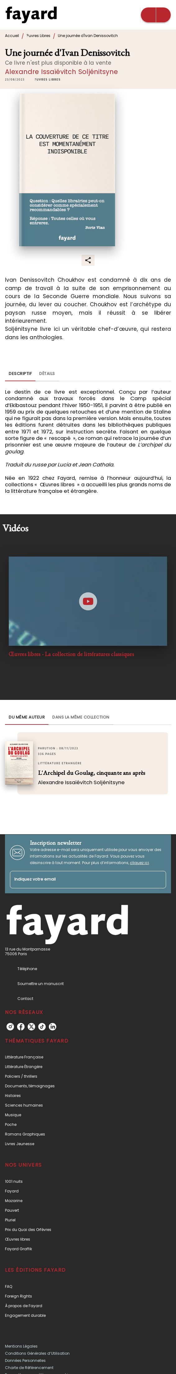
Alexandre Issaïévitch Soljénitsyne (61, 71)
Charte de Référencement (29, 1367)
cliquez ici (139, 862)
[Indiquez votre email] (80, 880)
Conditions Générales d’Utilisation (37, 1353)
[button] (47, 80)
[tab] (20, 373)
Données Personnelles (25, 1360)
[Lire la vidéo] (88, 601)
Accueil (12, 35)
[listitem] (10, 1026)
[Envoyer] (158, 879)
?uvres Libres (38, 35)
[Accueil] (31, 15)
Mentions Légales (21, 1346)
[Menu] (156, 15)
